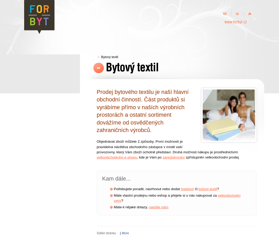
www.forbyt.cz (235, 22)
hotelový (187, 189)
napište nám (158, 207)
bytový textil (208, 189)
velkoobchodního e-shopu (117, 157)
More (125, 233)
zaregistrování (173, 157)
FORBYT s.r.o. (39, 17)
